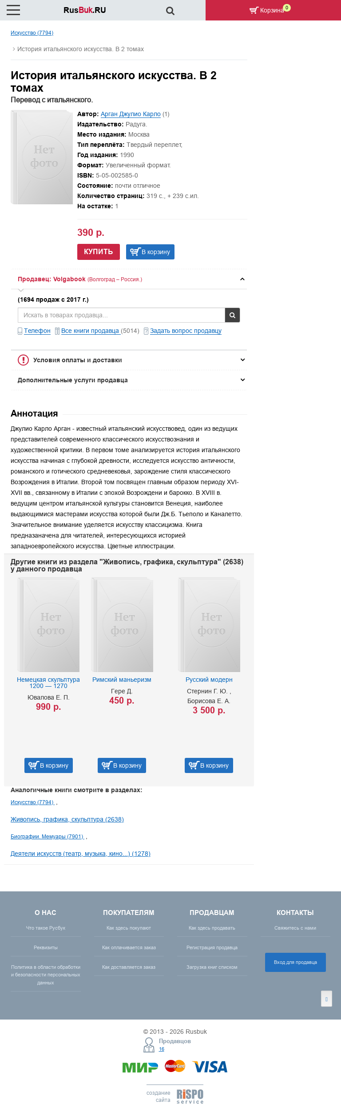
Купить (98, 251)
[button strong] (129, 279)
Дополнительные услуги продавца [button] (73, 380)
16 (161, 1049)
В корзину (156, 251)
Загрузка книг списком (212, 967)
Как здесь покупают (129, 928)
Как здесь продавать (212, 928)
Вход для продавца (295, 962)
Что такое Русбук (45, 928)
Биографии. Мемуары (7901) (47, 836)
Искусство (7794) (32, 32)
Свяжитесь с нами (295, 928)
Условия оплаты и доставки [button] (77, 360)
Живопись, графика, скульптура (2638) (67, 819)
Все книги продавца (91, 330)
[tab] (129, 279)
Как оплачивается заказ (129, 947)
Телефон (37, 330)
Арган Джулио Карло (131, 113)
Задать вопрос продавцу (186, 330)
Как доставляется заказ (128, 967)
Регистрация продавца (212, 947)
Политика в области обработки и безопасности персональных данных (45, 974)
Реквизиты (46, 947)
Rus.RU (84, 10)
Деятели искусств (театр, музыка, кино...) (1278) (81, 853)
